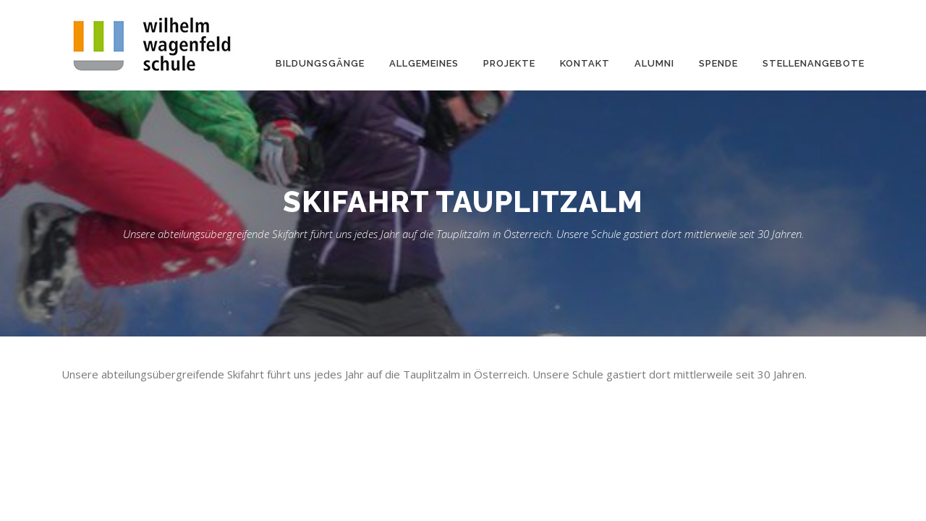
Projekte (509, 63)
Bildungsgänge (320, 63)
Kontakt (585, 63)
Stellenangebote (814, 63)
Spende (718, 63)
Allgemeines (424, 63)
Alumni (654, 63)
